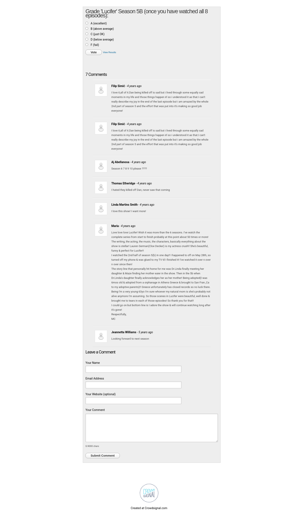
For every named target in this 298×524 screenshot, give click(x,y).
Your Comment (95, 410)
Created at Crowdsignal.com (149, 508)
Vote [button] (94, 52)
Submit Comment (103, 455)
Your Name (92, 362)
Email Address (94, 378)
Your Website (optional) (100, 394)
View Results (109, 52)
